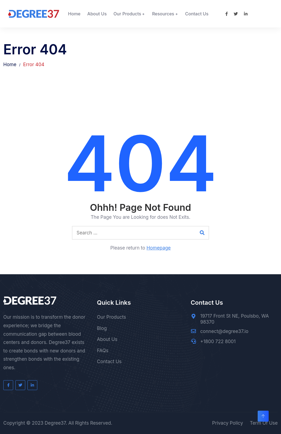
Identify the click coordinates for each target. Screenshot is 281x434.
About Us (97, 13)
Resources (163, 13)
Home (74, 13)
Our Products (127, 13)
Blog (102, 328)
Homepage (159, 248)
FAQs (102, 350)
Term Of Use (264, 423)
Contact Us (197, 13)
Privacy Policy (227, 423)
